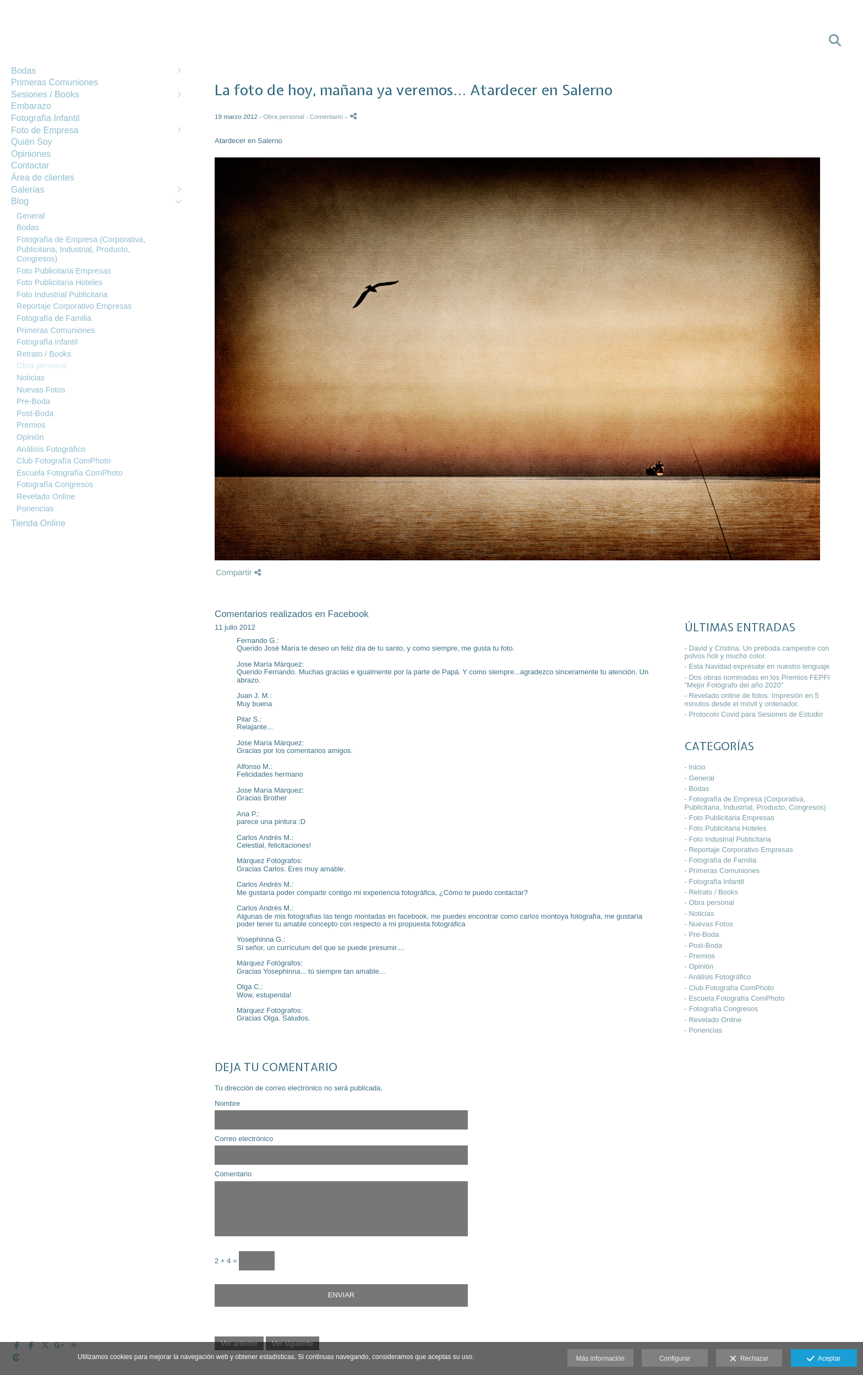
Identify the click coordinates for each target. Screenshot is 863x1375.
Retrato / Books (44, 354)
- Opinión (699, 966)
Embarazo (31, 106)
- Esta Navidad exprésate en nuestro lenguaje (757, 666)
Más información (600, 1358)
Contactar (30, 165)
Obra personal (42, 365)
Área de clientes (42, 177)
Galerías (27, 189)
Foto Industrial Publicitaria (62, 294)
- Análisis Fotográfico (718, 977)
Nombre (227, 1103)
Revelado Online (46, 496)
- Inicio (695, 767)
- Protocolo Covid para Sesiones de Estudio (754, 714)
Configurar (674, 1358)
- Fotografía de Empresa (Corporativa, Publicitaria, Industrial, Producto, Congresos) (755, 803)
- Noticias (699, 913)
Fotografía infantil (47, 341)
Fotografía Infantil (45, 118)
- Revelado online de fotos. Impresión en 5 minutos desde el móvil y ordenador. (752, 699)
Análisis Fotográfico (51, 449)
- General (699, 778)
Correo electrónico (244, 1139)
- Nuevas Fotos (709, 924)
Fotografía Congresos (55, 484)
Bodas (23, 70)
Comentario (233, 1174)
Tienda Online (38, 523)
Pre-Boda (33, 401)
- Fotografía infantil (714, 881)
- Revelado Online (713, 1020)
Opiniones (31, 154)
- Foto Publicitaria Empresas (729, 818)
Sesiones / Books (45, 94)
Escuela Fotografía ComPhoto (70, 472)
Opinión (30, 437)
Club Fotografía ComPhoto (64, 460)
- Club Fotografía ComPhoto (729, 988)
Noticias (31, 377)
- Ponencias (704, 1030)
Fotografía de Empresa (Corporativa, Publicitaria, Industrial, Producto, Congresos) (81, 249)
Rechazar (749, 1359)
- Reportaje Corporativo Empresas (739, 849)
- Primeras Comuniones (722, 870)
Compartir (238, 572)
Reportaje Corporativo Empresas (74, 306)
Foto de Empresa (45, 130)
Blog (20, 201)
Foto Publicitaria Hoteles (59, 282)
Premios (31, 425)
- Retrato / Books (712, 892)
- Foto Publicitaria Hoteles (726, 828)
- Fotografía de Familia (721, 860)
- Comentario (325, 116)
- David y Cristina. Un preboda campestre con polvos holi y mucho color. (757, 652)
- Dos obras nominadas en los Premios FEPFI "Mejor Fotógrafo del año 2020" (757, 681)
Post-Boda (35, 413)
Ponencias (35, 508)
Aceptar (823, 1359)
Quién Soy (31, 141)
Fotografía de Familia (54, 318)
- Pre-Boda (702, 934)
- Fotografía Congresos (721, 1009)
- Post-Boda (704, 945)
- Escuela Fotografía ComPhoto (735, 998)
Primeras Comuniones (54, 82)
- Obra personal (709, 902)
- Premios (700, 956)
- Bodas (697, 788)
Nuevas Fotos (41, 389)
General (31, 215)
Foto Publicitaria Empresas (64, 270)
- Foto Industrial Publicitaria (728, 839)
